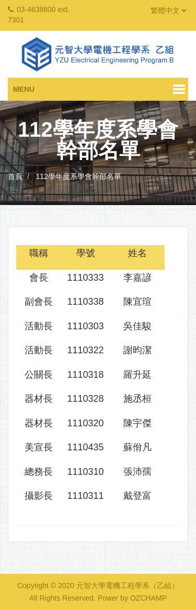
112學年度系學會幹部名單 (78, 176)
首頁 (15, 176)
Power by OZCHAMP (132, 598)
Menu (23, 89)
